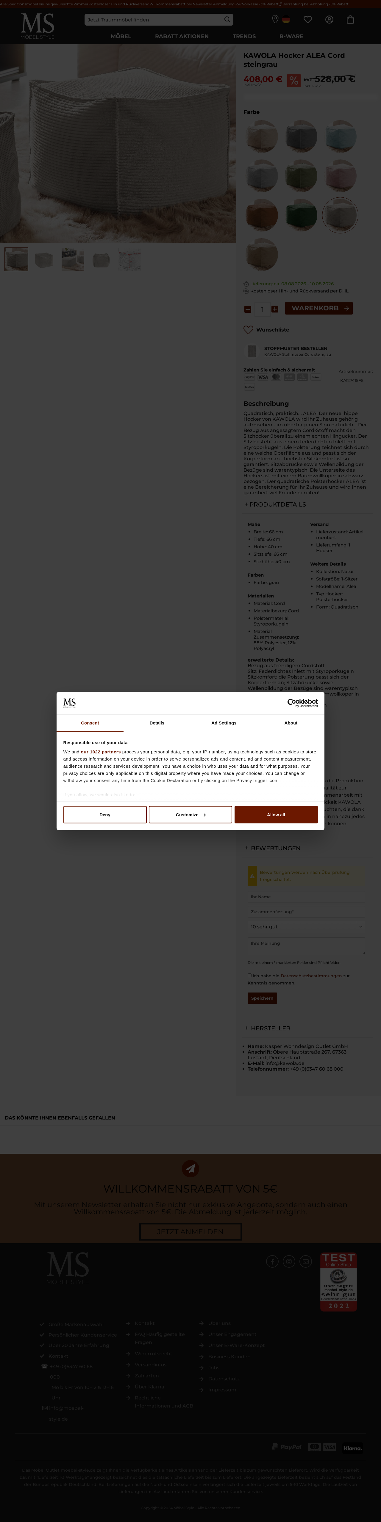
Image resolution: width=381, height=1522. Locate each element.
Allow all (276, 814)
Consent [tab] (90, 722)
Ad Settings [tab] (223, 722)
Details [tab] (157, 722)
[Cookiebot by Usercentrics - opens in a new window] (292, 703)
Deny (104, 814)
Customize (191, 814)
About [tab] (291, 722)
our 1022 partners (101, 751)
